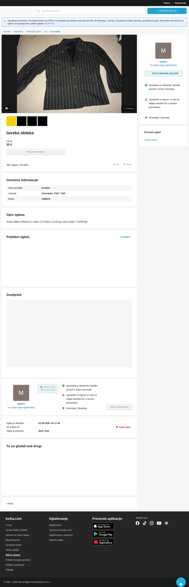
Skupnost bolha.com (166, 523)
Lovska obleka (150, 140)
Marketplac (18, 31)
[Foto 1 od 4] (11, 121)
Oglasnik (7, 31)
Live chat (181, 582)
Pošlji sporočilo (35, 152)
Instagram (152, 523)
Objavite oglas (56, 540)
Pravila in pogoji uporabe (18, 560)
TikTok (145, 523)
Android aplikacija (103, 534)
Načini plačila (12, 550)
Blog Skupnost (13, 540)
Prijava (167, 3)
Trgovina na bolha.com (60, 530)
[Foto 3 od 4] (32, 121)
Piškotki (9, 570)
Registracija (180, 3)
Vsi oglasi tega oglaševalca (21, 407)
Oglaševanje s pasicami (61, 535)
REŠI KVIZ (49, 23)
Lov (45, 31)
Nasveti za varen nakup (17, 535)
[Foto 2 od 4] (21, 121)
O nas (9, 525)
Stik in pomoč (13, 555)
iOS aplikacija (103, 526)
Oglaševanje (55, 525)
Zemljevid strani (13, 545)
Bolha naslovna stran (17, 11)
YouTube (159, 523)
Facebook (137, 523)
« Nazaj (9, 503)
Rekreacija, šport (33, 31)
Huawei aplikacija (103, 542)
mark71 (21, 404)
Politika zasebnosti (15, 565)
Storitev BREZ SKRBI (16, 530)
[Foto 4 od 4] (42, 121)
